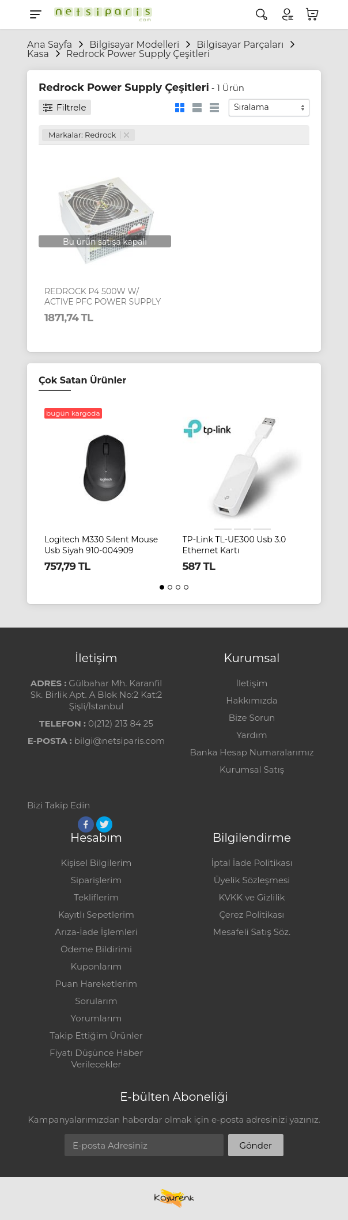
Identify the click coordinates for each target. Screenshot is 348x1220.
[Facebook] (86, 824)
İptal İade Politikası (252, 862)
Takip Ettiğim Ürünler (96, 1035)
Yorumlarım (96, 1018)
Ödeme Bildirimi (96, 949)
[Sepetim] (312, 14)
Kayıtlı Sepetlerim (96, 914)
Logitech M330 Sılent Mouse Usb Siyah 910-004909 (101, 544)
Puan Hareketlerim (96, 983)
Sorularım (96, 1000)
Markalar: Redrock (88, 134)
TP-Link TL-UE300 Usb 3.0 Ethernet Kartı (234, 544)
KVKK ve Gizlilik (252, 897)
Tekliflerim (96, 897)
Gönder (256, 1145)
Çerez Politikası (252, 914)
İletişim (251, 683)
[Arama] (261, 14)
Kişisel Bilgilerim (95, 862)
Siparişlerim (96, 880)
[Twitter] (104, 824)
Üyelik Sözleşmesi (252, 880)
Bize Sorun (252, 717)
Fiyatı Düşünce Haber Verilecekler (96, 1058)
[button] (162, 587)
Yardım (251, 734)
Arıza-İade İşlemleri (96, 931)
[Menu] (35, 14)
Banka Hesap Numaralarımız (251, 752)
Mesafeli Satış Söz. (251, 931)
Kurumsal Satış (252, 769)
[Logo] (100, 14)
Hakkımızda (251, 700)
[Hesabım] (287, 14)
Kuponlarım (96, 966)
